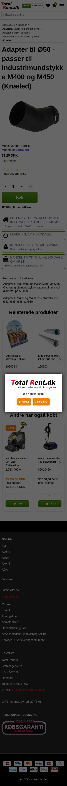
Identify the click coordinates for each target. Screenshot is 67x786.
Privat (24, 401)
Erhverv (41, 401)
